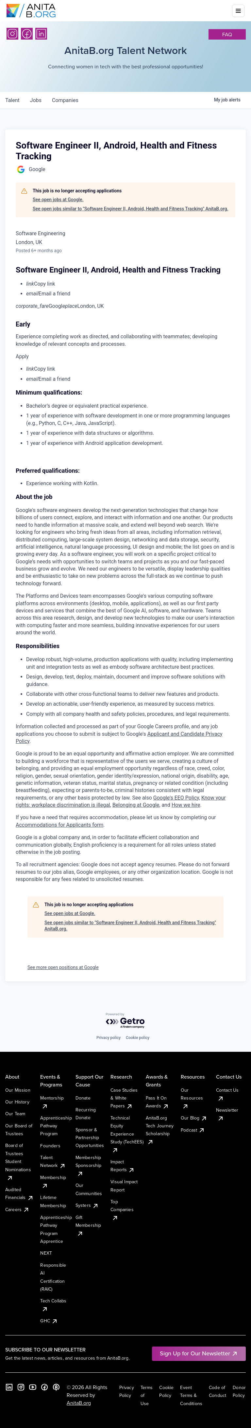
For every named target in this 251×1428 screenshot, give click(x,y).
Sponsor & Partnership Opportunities (89, 1137)
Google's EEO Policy (176, 798)
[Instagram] (12, 34)
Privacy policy (108, 1037)
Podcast (193, 1130)
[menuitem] (130, 284)
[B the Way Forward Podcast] (56, 1387)
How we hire (186, 805)
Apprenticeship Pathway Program (56, 1126)
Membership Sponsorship (88, 1165)
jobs (36, 100)
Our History (17, 1102)
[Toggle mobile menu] (238, 11)
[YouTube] (33, 1387)
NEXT (46, 1253)
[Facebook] (27, 34)
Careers (17, 1209)
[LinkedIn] (41, 34)
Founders (50, 1145)
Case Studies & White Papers (124, 1098)
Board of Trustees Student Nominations (18, 1161)
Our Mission (17, 1090)
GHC (49, 1320)
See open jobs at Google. (58, 199)
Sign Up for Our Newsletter (199, 1353)
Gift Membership (88, 1225)
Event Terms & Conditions (191, 1395)
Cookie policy (137, 1037)
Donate (83, 1098)
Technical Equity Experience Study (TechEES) (126, 1134)
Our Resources (192, 1098)
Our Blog (194, 1118)
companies (65, 100)
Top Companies (121, 1209)
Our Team (15, 1113)
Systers (87, 1205)
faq (227, 34)
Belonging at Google (135, 805)
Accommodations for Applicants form (59, 825)
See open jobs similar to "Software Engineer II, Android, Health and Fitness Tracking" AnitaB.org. (130, 208)
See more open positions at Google (63, 967)
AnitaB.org (79, 1402)
